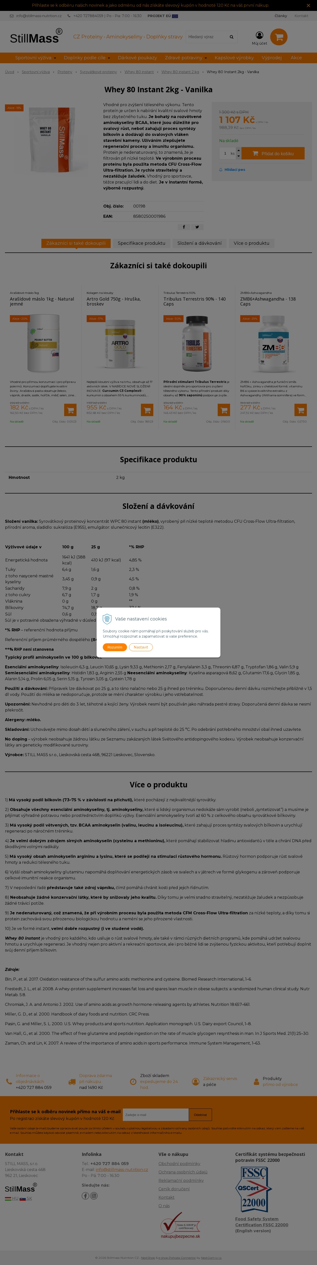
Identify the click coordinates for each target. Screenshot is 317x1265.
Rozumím (114, 647)
